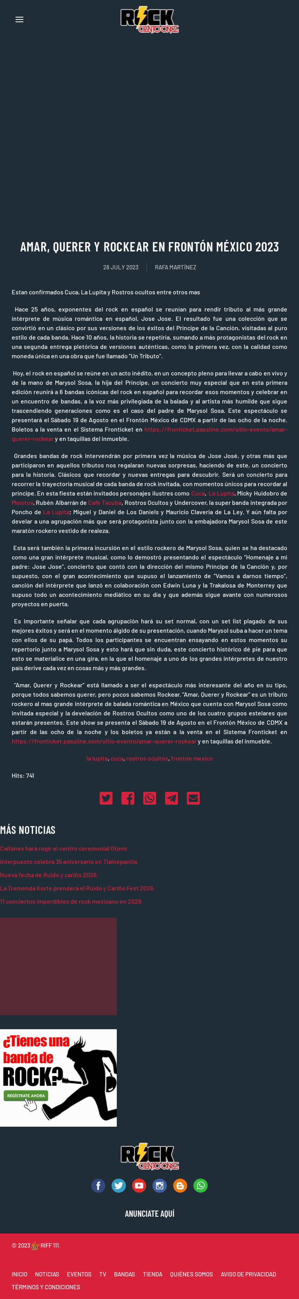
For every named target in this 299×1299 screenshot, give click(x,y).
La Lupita (221, 493)
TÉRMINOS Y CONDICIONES (46, 1286)
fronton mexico (192, 758)
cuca (117, 758)
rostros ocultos (147, 758)
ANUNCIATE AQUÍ (149, 1213)
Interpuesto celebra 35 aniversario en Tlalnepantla (68, 861)
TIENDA (152, 1274)
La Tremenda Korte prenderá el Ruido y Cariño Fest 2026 (76, 888)
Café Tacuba (104, 502)
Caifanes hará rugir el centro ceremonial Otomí (63, 848)
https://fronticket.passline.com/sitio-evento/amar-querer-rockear (104, 741)
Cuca (198, 493)
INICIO (19, 1274)
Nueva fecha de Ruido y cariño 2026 (48, 874)
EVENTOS (79, 1274)
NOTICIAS (47, 1274)
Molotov (22, 502)
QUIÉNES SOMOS (191, 1274)
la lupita (97, 758)
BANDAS (124, 1274)
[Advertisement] (58, 966)
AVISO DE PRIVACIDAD (248, 1274)
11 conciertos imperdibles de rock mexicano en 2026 (70, 901)
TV (102, 1274)
